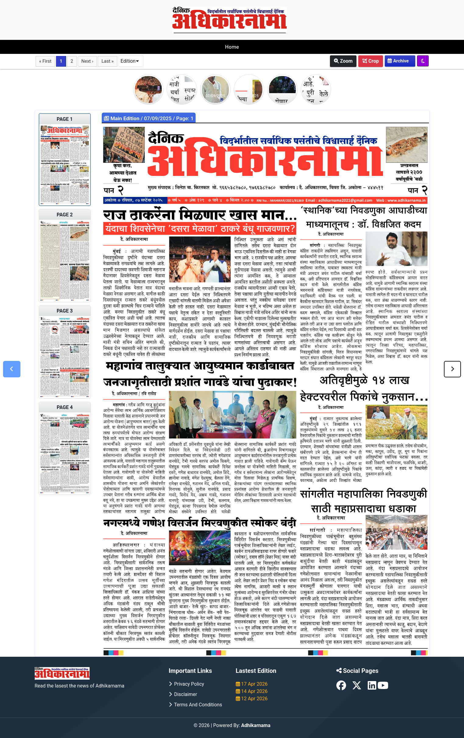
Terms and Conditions (195, 705)
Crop (370, 61)
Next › (87, 61)
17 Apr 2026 (252, 684)
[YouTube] (382, 687)
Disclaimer (183, 694)
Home (232, 47)
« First (45, 61)
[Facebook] (341, 687)
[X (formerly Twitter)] (357, 687)
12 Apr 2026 (252, 698)
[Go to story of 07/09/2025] (148, 89)
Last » (107, 61)
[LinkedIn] (372, 687)
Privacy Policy (186, 684)
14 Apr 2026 (252, 691)
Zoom (343, 61)
